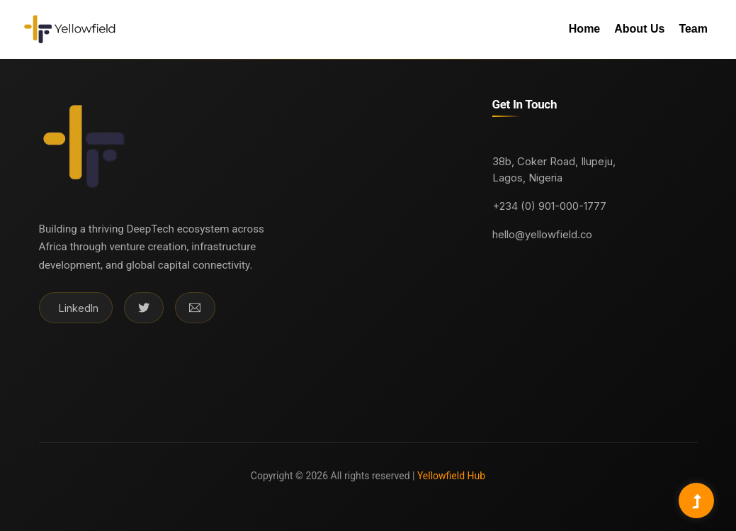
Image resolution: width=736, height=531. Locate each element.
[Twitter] (144, 307)
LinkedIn (78, 308)
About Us (639, 29)
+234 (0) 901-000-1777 (549, 206)
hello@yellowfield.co (542, 234)
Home (584, 29)
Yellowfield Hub (449, 475)
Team (693, 29)
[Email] (195, 307)
